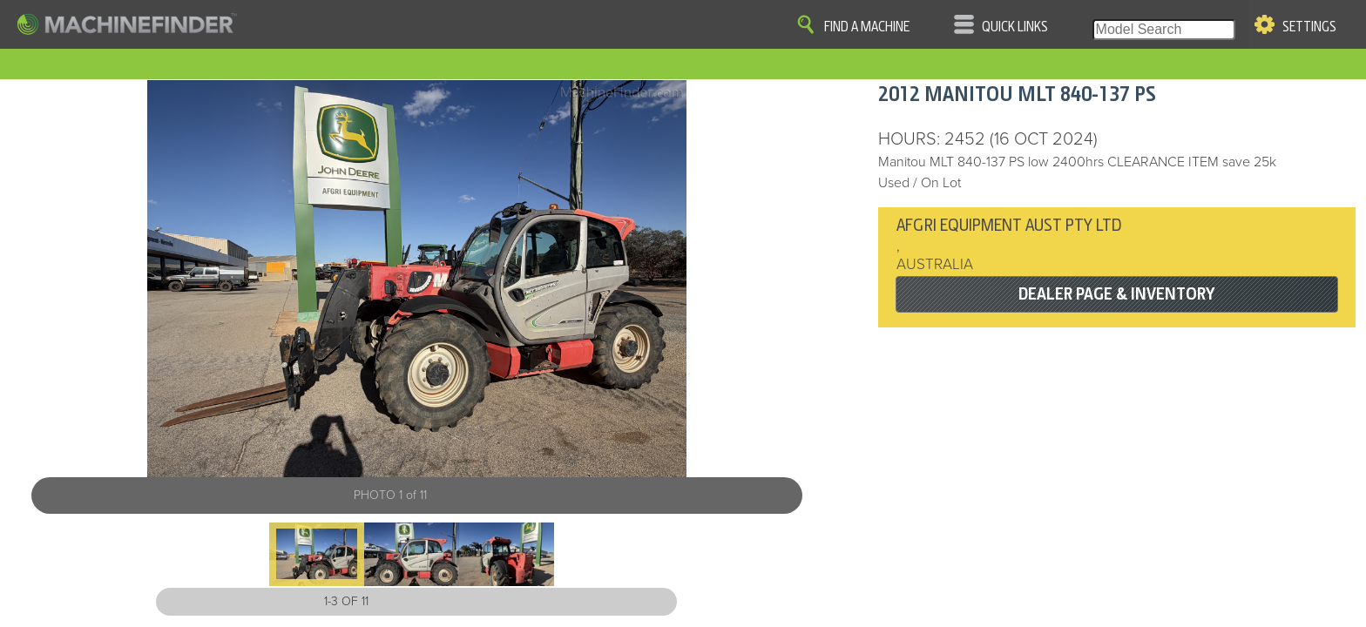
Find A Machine (867, 27)
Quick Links (1015, 27)
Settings (1309, 27)
